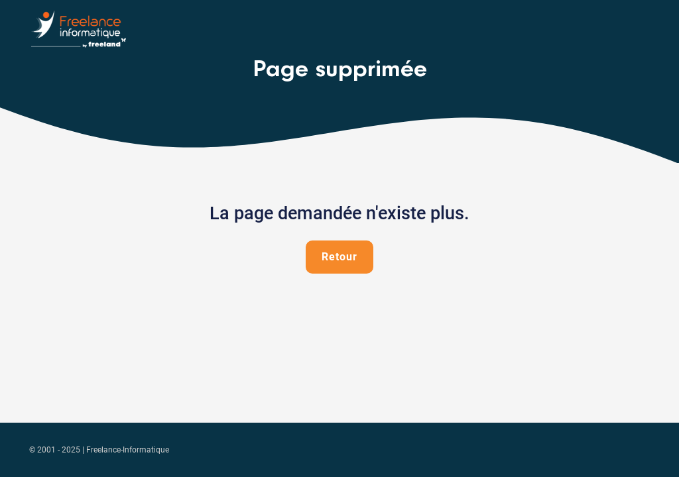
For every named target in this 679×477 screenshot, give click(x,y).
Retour (339, 256)
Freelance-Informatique (127, 449)
